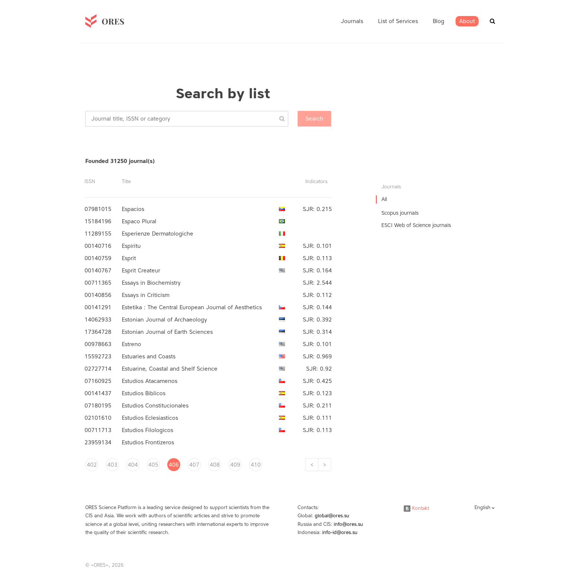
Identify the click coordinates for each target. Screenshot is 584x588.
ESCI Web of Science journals (416, 225)
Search (314, 118)
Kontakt (416, 508)
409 (235, 464)
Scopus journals (400, 213)
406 (174, 464)
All (384, 199)
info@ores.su (348, 524)
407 (194, 464)
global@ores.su (332, 515)
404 (133, 464)
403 (112, 464)
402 (92, 464)
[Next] (324, 464)
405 (153, 464)
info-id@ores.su (340, 532)
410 (256, 464)
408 (215, 464)
